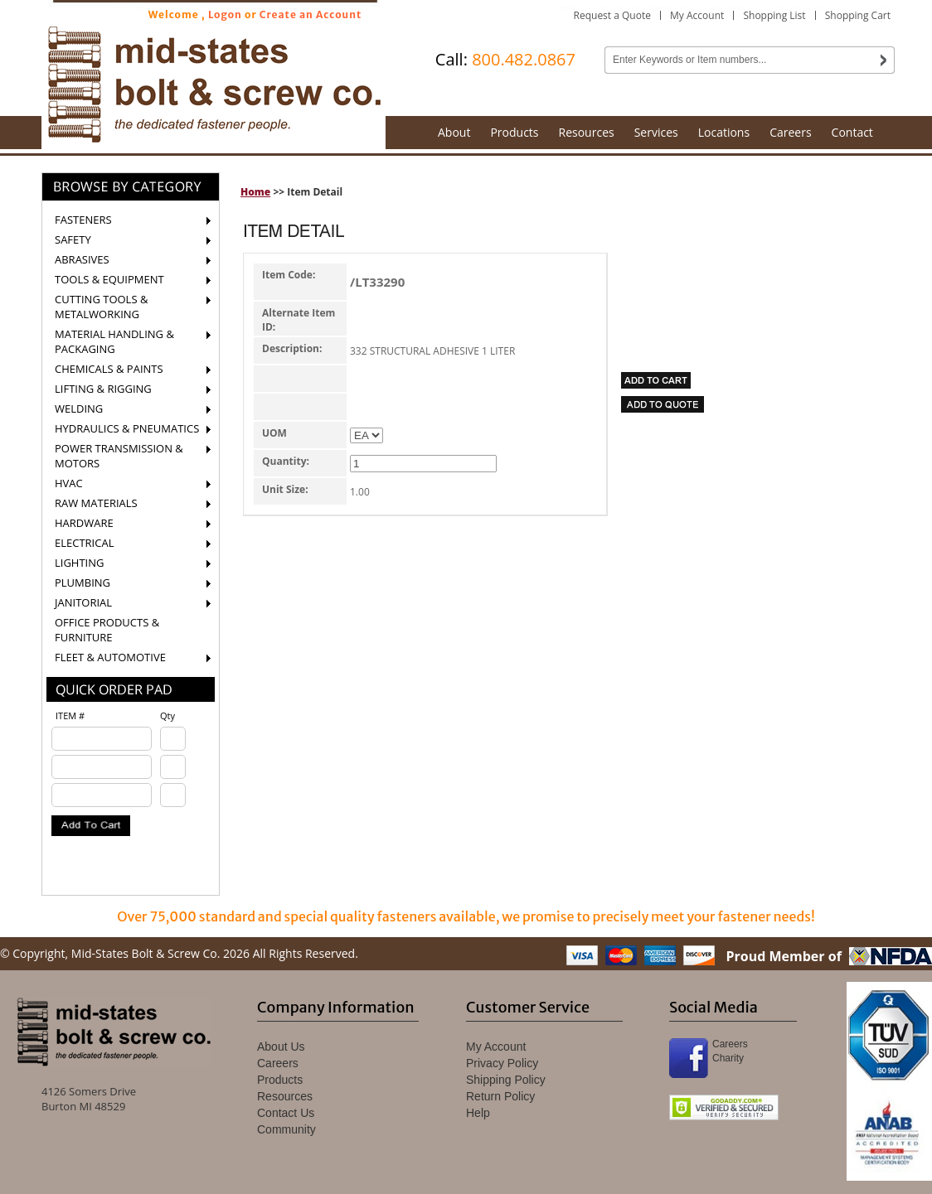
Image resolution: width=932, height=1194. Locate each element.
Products (514, 132)
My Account (697, 15)
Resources (586, 132)
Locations (724, 132)
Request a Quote (612, 15)
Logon (225, 14)
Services (656, 132)
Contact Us (285, 1112)
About (454, 132)
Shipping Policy (506, 1079)
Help (478, 1112)
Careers (790, 132)
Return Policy (500, 1096)
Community (286, 1129)
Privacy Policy (502, 1063)
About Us (281, 1046)
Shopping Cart (858, 15)
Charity (728, 1058)
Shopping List (774, 15)
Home (255, 192)
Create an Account (311, 14)
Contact (852, 132)
